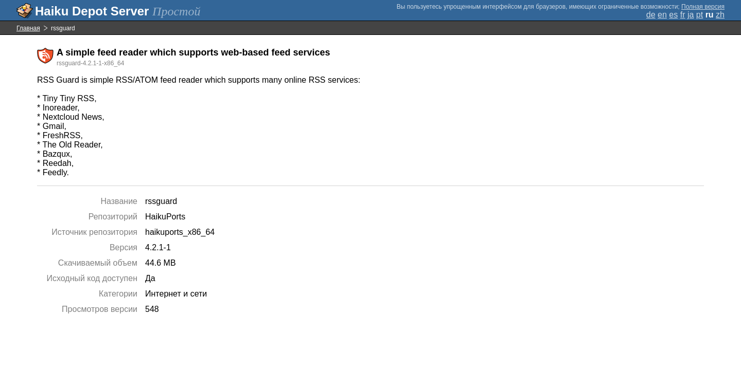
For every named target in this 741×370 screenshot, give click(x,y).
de (651, 14)
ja (690, 14)
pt (699, 14)
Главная (28, 28)
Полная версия (703, 6)
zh (720, 14)
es (673, 14)
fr (682, 14)
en (662, 14)
